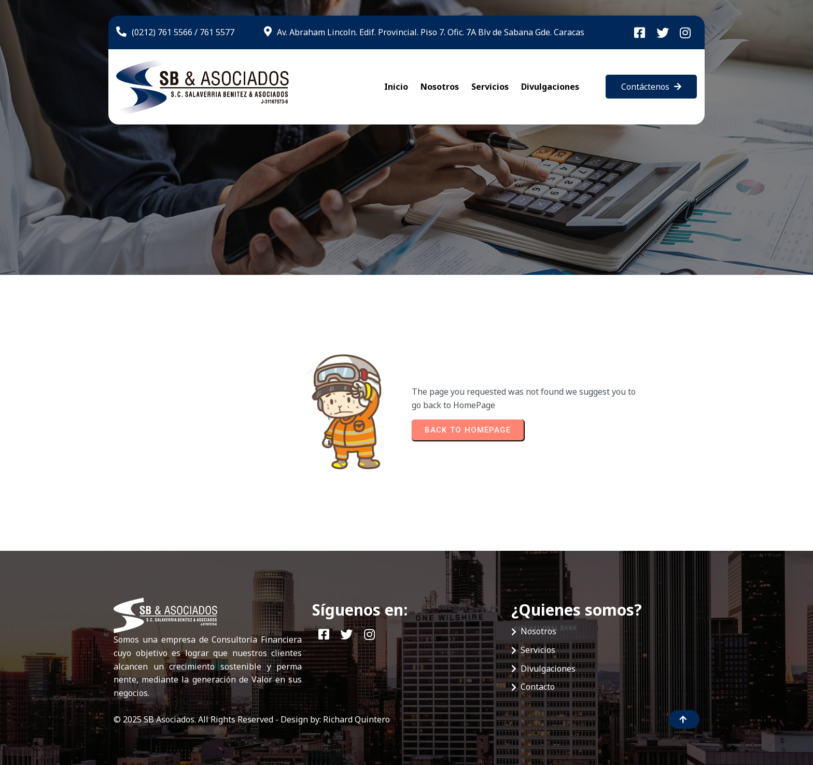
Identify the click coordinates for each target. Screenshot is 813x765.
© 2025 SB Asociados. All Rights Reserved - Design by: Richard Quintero (252, 719)
